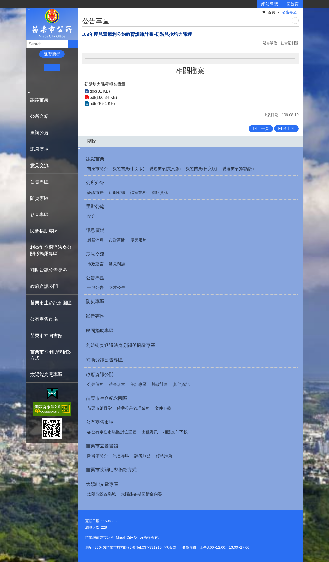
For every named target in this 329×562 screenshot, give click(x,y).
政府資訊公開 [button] (44, 286)
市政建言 (95, 264)
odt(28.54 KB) (102, 103)
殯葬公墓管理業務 (133, 408)
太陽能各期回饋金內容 (141, 494)
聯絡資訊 (160, 192)
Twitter (48, 83)
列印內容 (295, 20)
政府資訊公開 (100, 374)
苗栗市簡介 (97, 168)
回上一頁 (261, 128)
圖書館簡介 (97, 456)
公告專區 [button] (39, 181)
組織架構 (117, 192)
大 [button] (67, 67)
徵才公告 (117, 287)
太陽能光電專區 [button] (46, 374)
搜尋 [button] (73, 44)
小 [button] (36, 67)
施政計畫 (160, 384)
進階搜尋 (52, 54)
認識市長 (95, 192)
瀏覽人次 (92, 527)
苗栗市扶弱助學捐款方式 (51, 355)
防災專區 (39, 198)
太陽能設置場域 (101, 494)
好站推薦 (164, 456)
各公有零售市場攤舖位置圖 (111, 432)
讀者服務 (142, 456)
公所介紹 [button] (39, 116)
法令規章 (117, 384)
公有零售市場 (100, 422)
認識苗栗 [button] (39, 99)
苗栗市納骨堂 (99, 408)
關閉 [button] (92, 141)
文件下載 (163, 408)
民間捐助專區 (44, 231)
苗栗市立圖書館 (102, 446)
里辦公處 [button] (39, 132)
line (56, 83)
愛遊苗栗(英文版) (165, 168)
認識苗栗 (95, 158)
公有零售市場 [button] (44, 319)
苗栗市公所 (52, 24)
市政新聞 (117, 240)
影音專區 (39, 214)
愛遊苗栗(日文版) (201, 168)
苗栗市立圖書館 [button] (46, 335)
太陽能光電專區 (102, 484)
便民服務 (138, 240)
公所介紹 (95, 182)
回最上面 (286, 128)
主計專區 (138, 384)
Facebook (32, 83)
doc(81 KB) (100, 91)
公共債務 (95, 384)
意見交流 (95, 254)
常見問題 (117, 264)
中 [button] (52, 67)
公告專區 (289, 12)
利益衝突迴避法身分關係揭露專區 (51, 250)
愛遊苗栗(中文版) (128, 168)
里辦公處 (95, 206)
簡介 (91, 216)
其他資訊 (181, 384)
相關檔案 (190, 71)
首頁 (271, 12)
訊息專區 (121, 456)
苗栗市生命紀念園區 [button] (51, 302)
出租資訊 (149, 432)
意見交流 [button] (39, 165)
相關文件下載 (175, 432)
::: (28, 10)
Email (64, 83)
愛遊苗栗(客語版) (238, 168)
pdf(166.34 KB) (103, 97)
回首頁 (292, 4)
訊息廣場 (95, 230)
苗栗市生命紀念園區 (106, 398)
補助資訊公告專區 (48, 270)
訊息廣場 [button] (39, 149)
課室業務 (138, 192)
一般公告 (95, 287)
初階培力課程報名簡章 (104, 84)
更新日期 (92, 521)
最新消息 (95, 240)
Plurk (40, 83)
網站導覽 (269, 4)
